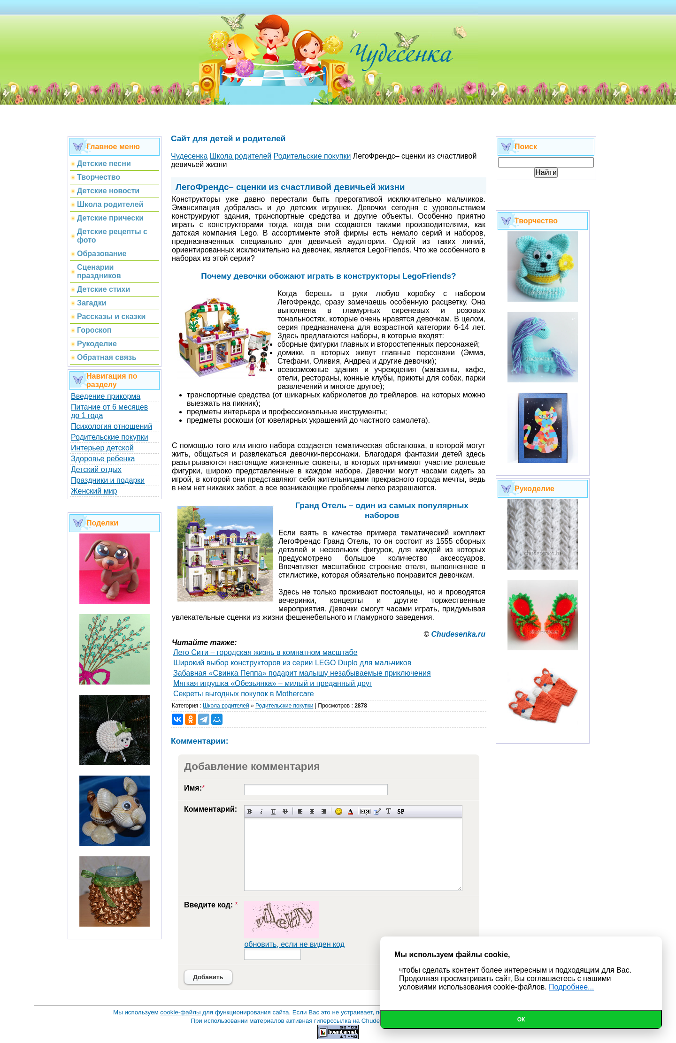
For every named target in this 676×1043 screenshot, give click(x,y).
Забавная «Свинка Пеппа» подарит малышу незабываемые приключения (302, 673)
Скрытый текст (365, 811)
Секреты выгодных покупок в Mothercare (243, 694)
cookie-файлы (180, 1012)
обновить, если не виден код (294, 944)
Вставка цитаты (377, 811)
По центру (312, 811)
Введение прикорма (105, 396)
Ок (521, 1019)
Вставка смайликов (338, 811)
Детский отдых (96, 469)
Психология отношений (111, 426)
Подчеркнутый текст (273, 811)
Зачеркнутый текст (285, 811)
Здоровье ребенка (103, 459)
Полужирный (250, 811)
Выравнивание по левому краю (300, 811)
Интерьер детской (102, 448)
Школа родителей (226, 705)
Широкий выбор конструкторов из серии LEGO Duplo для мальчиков (292, 663)
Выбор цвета (350, 811)
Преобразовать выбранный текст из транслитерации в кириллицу (389, 811)
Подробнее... (571, 987)
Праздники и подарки (108, 480)
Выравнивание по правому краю (323, 811)
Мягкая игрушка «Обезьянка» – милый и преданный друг (272, 683)
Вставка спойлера (400, 811)
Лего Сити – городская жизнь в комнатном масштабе (265, 652)
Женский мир (94, 491)
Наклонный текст (261, 811)
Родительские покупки (109, 437)
